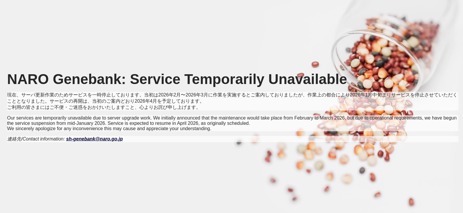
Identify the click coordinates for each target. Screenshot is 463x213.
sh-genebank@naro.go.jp (94, 138)
